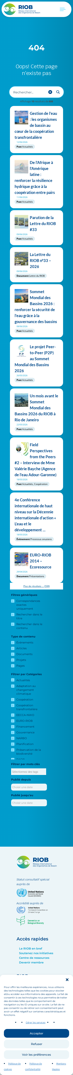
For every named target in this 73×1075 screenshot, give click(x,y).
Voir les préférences (36, 1060)
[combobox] (28, 771)
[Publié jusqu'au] (29, 802)
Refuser (36, 1049)
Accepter (36, 1039)
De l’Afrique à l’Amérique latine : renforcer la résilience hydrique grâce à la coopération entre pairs (36, 177)
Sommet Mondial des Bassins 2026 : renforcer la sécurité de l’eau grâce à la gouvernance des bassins (36, 307)
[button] (67, 985)
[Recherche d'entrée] (29, 92)
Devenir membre (31, 962)
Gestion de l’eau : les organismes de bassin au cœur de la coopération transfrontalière (36, 125)
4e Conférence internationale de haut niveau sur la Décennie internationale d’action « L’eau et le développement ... (36, 515)
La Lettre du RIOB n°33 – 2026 (36, 261)
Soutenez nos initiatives (36, 953)
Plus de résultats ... (36, 586)
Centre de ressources (34, 958)
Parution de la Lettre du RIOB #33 (36, 224)
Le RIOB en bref (30, 948)
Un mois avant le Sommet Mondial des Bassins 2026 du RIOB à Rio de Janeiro (36, 408)
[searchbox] (28, 771)
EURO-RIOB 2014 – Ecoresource (36, 561)
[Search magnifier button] (58, 92)
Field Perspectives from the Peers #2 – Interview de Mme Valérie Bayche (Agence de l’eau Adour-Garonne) (36, 460)
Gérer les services (35, 1028)
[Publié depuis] (29, 787)
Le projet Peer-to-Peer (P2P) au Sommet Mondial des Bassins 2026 (36, 359)
